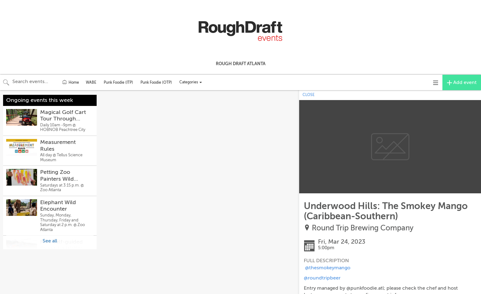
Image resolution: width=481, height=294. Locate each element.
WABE (91, 82)
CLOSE (309, 95)
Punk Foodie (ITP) (118, 82)
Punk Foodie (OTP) (156, 82)
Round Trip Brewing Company (362, 228)
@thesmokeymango (327, 268)
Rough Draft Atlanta (241, 63)
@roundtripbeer (322, 278)
